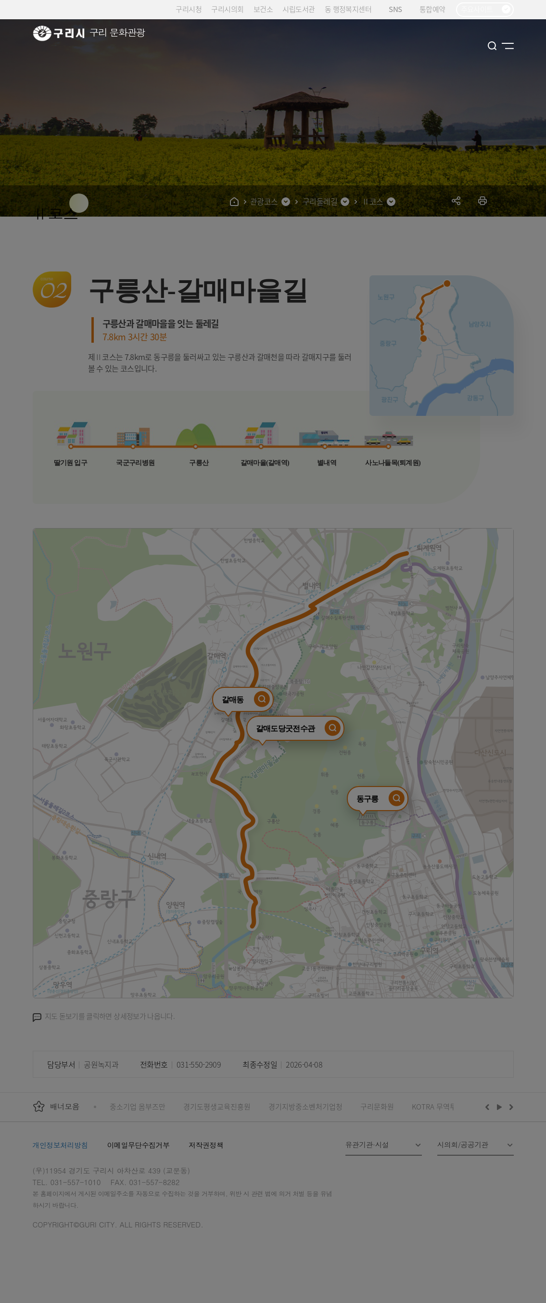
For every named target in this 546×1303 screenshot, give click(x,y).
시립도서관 (298, 9)
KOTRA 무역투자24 (441, 1106)
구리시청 (189, 9)
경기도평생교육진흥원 (217, 1106)
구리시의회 (227, 9)
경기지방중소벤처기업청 (305, 1106)
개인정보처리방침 (60, 1145)
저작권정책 (206, 1145)
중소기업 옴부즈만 (137, 1106)
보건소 (263, 9)
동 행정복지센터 (348, 9)
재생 (500, 1106)
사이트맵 (508, 45)
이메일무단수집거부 (138, 1145)
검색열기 (492, 45)
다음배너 (510, 1106)
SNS (399, 9)
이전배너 (489, 1106)
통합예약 (432, 9)
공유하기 (456, 200)
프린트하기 (483, 200)
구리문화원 (377, 1106)
